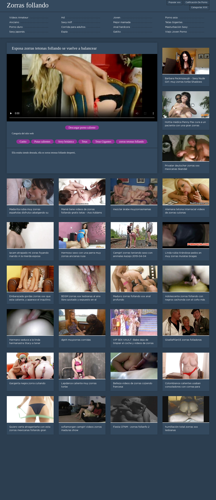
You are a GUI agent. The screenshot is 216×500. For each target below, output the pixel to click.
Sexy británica (66, 141)
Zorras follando (28, 5)
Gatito (23, 141)
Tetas (84, 141)
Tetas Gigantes (103, 141)
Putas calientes (42, 141)
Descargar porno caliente (82, 127)
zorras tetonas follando (131, 141)
